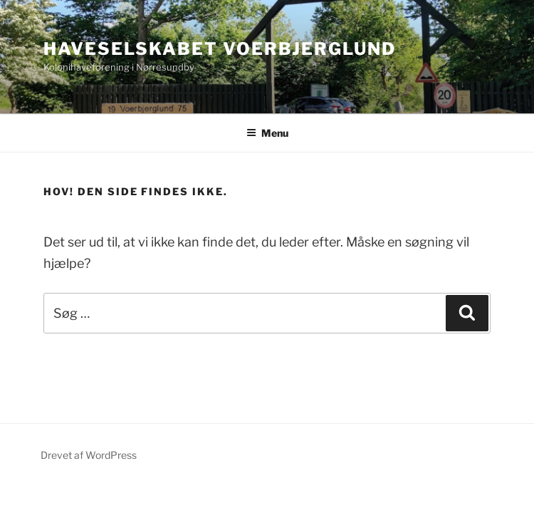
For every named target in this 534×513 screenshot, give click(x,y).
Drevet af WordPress (89, 455)
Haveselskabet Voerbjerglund (219, 48)
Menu (267, 133)
